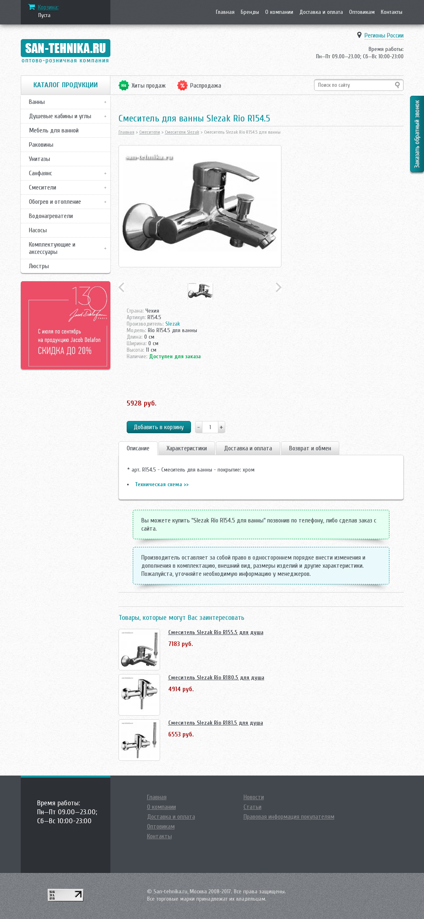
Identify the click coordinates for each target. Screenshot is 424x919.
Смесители (42, 187)
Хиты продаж (149, 85)
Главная (225, 12)
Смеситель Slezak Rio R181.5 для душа (215, 722)
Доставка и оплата (321, 12)
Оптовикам (362, 12)
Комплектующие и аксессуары (52, 248)
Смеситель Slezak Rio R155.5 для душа (216, 632)
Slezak (172, 323)
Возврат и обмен (310, 448)
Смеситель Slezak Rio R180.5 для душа (216, 677)
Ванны (37, 102)
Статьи (252, 807)
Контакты (391, 12)
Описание (138, 448)
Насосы (38, 230)
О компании (279, 12)
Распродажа (205, 85)
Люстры (39, 266)
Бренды (250, 12)
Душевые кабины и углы (60, 116)
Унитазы (39, 159)
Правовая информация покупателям (289, 816)
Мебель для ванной (54, 130)
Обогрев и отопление (55, 201)
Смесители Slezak (182, 132)
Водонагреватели (51, 216)
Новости (254, 797)
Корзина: (48, 7)
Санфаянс (40, 173)
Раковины (41, 144)
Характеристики (187, 448)
